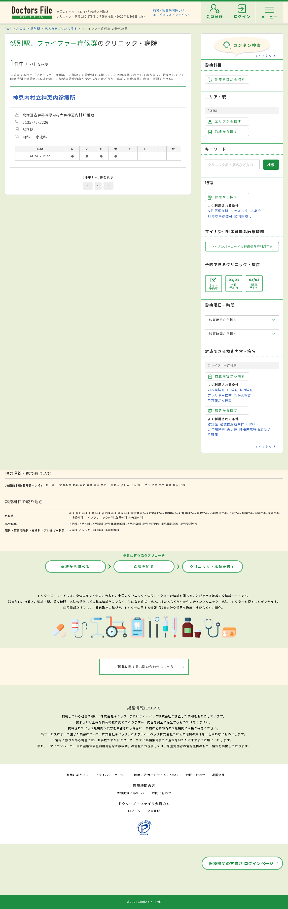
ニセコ (105, 485)
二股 (59, 485)
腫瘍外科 (248, 513)
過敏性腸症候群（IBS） (238, 424)
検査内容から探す (226, 376)
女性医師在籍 (218, 210)
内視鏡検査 (216, 389)
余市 (162, 485)
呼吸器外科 (156, 513)
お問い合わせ (195, 775)
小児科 (73, 524)
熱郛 (76, 485)
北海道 (21, 28)
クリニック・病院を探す (212, 566)
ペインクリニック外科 (99, 517)
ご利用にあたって (76, 775)
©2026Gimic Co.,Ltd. (144, 902)
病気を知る (144, 566)
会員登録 (153, 811)
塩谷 (176, 485)
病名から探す (223, 410)
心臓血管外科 (219, 513)
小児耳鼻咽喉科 (114, 524)
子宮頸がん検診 (220, 400)
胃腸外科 (123, 513)
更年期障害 (216, 429)
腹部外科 (274, 513)
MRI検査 (246, 389)
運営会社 (218, 775)
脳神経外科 (172, 513)
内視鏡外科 (76, 517)
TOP (8, 28)
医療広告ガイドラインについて (157, 775)
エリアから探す (224, 121)
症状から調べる (75, 566)
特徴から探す (223, 197)
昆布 (97, 485)
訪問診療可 (243, 216)
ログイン (134, 811)
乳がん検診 (242, 395)
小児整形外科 (189, 524)
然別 (147, 485)
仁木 (155, 485)
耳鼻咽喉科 (111, 530)
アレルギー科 (87, 530)
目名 (83, 485)
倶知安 (125, 485)
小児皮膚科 (133, 524)
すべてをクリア (267, 55)
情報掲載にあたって (131, 793)
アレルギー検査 (220, 395)
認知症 (213, 424)
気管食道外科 (139, 513)
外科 (71, 513)
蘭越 (90, 485)
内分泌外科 (135, 517)
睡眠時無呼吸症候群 (255, 429)
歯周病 (232, 429)
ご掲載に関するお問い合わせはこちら (144, 666)
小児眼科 (97, 524)
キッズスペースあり (245, 210)
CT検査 (232, 389)
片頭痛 (213, 434)
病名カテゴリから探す (61, 28)
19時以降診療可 (220, 216)
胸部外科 (261, 513)
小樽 (182, 485)
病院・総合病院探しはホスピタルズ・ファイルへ (172, 12)
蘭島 (169, 485)
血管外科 (121, 517)
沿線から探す (223, 131)
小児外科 (84, 524)
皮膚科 (73, 530)
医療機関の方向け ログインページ (241, 863)
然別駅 (35, 28)
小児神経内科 (151, 524)
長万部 (50, 485)
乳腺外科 (203, 513)
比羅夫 (115, 485)
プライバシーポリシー (111, 775)
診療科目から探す (226, 79)
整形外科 (81, 513)
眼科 (100, 530)
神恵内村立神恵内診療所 (44, 97)
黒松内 (67, 485)
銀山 (141, 485)
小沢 (134, 485)
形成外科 (94, 513)
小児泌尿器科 (170, 524)
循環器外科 (188, 513)
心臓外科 (235, 513)
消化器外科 (108, 513)
